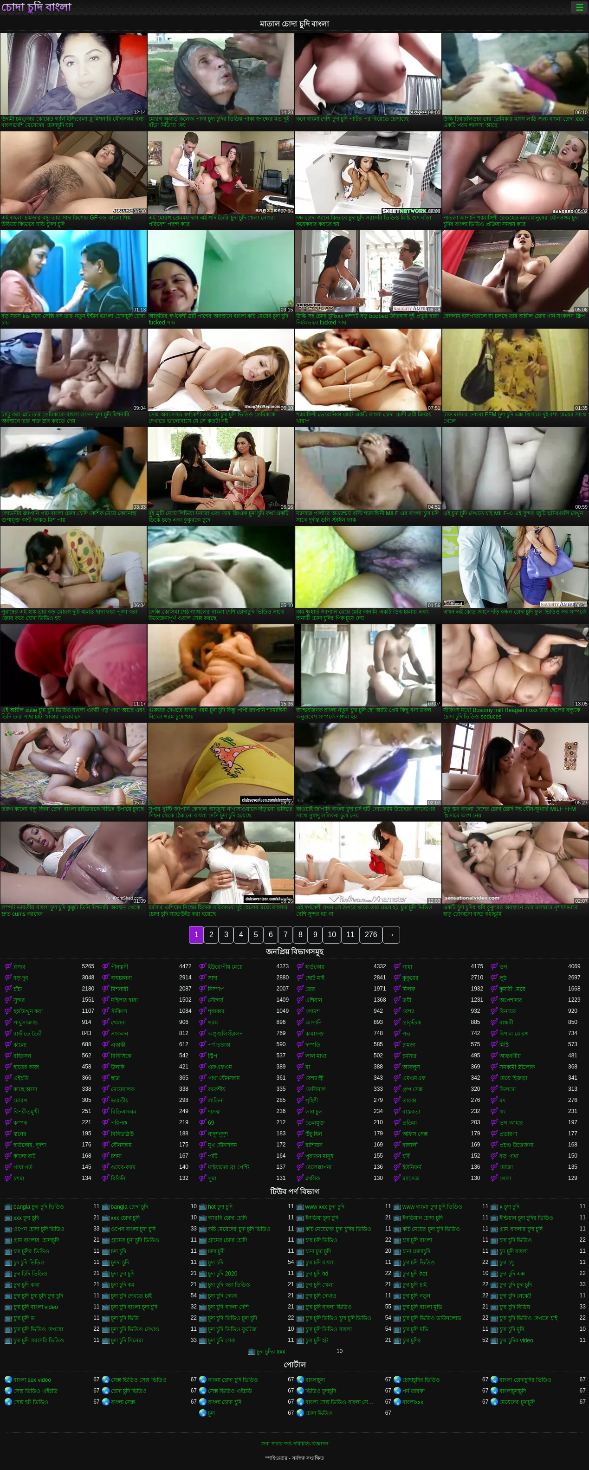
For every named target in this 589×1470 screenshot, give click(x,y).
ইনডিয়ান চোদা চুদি (422, 1218)
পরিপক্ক (119, 1123)
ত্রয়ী (406, 1000)
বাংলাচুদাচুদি (512, 1391)
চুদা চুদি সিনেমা (127, 1340)
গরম (213, 1022)
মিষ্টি (504, 1045)
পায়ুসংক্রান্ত (25, 1022)
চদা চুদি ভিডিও (515, 1240)
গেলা (505, 1178)
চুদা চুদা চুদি (123, 1273)
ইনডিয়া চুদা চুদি (322, 1218)
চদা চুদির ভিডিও (31, 1251)
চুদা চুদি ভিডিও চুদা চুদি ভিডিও (338, 1318)
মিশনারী (119, 989)
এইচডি (21, 1078)
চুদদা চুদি (120, 1262)
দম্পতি (312, 1045)
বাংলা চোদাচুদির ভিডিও (525, 1380)
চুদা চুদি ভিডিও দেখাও (135, 1329)
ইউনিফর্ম (411, 1167)
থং (502, 1111)
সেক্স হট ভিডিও (30, 1402)
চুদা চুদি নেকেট (515, 1296)
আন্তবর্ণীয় (510, 1056)
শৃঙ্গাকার (216, 1011)
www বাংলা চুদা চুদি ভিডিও (432, 1207)
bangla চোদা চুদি (130, 1207)
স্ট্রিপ (212, 1056)
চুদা (211, 1413)
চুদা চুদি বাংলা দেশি (228, 1307)
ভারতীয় (120, 1100)
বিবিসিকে (121, 1056)
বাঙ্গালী (410, 1145)
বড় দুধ (20, 978)
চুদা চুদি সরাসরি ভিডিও (38, 1340)
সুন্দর (19, 1000)
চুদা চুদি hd (317, 1273)
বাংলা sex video (32, 1380)
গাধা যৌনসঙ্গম (224, 1078)
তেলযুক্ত (315, 1123)
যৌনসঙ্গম (121, 1145)
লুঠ (502, 978)
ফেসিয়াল (315, 1089)
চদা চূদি (118, 1251)
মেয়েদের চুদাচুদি (516, 1402)
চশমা (116, 1156)
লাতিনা (216, 1100)
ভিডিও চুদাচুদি (320, 1391)
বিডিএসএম (123, 1111)
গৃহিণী (311, 1100)
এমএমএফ (414, 1078)
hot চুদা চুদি (220, 1207)
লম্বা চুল (314, 1111)
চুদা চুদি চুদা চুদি (515, 1285)
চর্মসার (409, 1056)
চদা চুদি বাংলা (417, 1240)
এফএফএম (220, 1067)
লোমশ (312, 1011)
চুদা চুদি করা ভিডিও (229, 1285)
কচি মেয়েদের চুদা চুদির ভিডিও (338, 1229)
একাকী (118, 1045)
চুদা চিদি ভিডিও (30, 1273)
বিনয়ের (507, 1011)
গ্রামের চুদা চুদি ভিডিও (135, 1240)
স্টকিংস (119, 1011)
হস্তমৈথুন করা (28, 1011)
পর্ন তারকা (413, 1391)
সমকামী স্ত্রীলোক (516, 1067)
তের (310, 989)
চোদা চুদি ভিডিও (129, 1391)
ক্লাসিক (312, 1178)
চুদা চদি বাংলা (320, 1262)
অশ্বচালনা (121, 978)
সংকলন (119, 1033)
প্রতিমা (409, 1123)
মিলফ (408, 989)
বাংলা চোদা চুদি (224, 1402)
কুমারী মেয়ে (512, 989)
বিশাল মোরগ (513, 1033)
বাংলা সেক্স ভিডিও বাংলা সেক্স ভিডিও (339, 1402)
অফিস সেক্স (415, 1134)
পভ (406, 1033)
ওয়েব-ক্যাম (123, 1167)
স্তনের (19, 1134)
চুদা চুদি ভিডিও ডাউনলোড (431, 1318)
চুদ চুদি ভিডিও (29, 1262)
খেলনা (118, 1022)
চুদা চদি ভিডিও (418, 1262)
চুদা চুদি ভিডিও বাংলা (328, 1329)
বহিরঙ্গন (22, 1056)
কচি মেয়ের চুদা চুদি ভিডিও (431, 1229)
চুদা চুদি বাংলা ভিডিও (328, 1307)
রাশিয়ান (314, 1145)
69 (211, 1123)
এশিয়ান (313, 1000)
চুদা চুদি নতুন (416, 1296)
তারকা (409, 1100)
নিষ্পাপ (216, 989)
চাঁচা (17, 989)
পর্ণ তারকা (219, 1045)
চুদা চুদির (411, 1340)
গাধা (407, 967)
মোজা (506, 1167)
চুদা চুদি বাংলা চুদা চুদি (134, 1307)
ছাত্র (115, 1078)
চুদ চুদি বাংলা (513, 1251)
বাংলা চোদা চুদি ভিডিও (233, 1380)
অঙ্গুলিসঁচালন (225, 1033)
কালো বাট (24, 1156)
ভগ (503, 967)
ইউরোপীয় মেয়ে (225, 967)
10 (332, 935)
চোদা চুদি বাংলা (36, 7)
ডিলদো (507, 1089)
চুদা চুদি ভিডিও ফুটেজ (232, 1329)
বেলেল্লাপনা (318, 1167)
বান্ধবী (506, 1022)
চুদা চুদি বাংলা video (35, 1307)
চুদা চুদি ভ (24, 1318)
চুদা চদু (506, 1262)
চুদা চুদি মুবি (511, 1329)
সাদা (212, 978)
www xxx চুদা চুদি (324, 1207)
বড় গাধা (508, 1156)
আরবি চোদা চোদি (227, 1218)
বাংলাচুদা (315, 1380)
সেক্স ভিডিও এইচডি (35, 1391)
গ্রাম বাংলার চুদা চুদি (521, 1229)
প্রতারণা (508, 1134)
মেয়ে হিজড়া (513, 1078)
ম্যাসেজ (411, 1178)
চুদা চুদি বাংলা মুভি (422, 1307)
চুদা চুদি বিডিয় (514, 1307)
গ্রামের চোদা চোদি (227, 1240)
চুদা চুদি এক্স (512, 1273)
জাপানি (313, 1022)
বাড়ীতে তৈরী (28, 1033)
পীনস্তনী (119, 967)
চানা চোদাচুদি (416, 1251)
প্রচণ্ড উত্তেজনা (516, 1145)
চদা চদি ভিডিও (321, 1240)
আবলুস (411, 1067)
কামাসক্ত (314, 1033)
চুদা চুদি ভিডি (125, 1318)
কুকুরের (410, 978)
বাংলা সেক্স (123, 1402)
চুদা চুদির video (516, 1340)
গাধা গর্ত (22, 1167)
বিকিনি (118, 1178)
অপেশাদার (510, 1000)
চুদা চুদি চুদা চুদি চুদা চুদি (38, 1296)
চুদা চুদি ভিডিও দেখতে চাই (528, 1318)
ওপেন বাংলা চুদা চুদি (133, 1229)
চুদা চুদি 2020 (222, 1273)
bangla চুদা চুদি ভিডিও (38, 1207)
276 (371, 935)
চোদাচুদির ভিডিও (421, 1380)
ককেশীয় (217, 1089)
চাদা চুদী (216, 1251)
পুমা (212, 1178)
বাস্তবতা (411, 1111)
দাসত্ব (214, 1111)
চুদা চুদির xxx (271, 1351)
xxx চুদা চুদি (26, 1218)
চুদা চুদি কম (123, 1285)
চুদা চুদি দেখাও (321, 1296)
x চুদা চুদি (509, 1207)
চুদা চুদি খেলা (319, 1285)
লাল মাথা (315, 1056)
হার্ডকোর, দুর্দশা (29, 1145)
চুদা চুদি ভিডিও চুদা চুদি (232, 1318)
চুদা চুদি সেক (221, 1340)
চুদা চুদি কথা (26, 1285)
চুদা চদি (215, 1262)
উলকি (117, 1067)
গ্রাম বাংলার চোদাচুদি (36, 1240)
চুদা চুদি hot (414, 1273)
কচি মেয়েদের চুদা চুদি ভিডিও (239, 1229)
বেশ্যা (408, 1011)
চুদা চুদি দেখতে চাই (131, 1296)
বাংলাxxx (412, 1402)
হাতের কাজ (26, 1067)
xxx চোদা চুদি (125, 1218)
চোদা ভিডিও (319, 1413)
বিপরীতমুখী (26, 1111)
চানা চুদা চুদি (318, 1251)
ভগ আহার (511, 1123)
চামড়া (408, 1045)
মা (307, 1067)
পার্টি (213, 1156)
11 (350, 935)
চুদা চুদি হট (317, 1340)
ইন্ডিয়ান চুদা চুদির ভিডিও (526, 1218)
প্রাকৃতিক (411, 1022)
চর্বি (406, 1156)
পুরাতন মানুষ (319, 1156)
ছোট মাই (314, 978)
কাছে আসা (25, 1089)
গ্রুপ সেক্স (412, 1089)
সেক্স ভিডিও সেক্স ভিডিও (139, 1380)
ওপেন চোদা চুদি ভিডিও (39, 1229)
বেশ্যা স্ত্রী (314, 1078)
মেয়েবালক (123, 1089)
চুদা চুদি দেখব (222, 1296)
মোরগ (20, 1100)
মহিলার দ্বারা (124, 1000)
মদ (502, 1100)
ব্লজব (19, 967)
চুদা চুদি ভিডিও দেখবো (38, 1329)
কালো (19, 1045)
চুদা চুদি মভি (415, 1329)
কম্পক (20, 1123)
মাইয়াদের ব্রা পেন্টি (228, 1167)
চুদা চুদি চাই (414, 1285)
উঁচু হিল (313, 1134)
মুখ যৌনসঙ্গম (222, 1145)
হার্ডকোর (314, 967)
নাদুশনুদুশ (218, 1134)
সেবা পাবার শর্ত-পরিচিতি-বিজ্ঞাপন (294, 1443)
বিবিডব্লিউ (122, 1134)
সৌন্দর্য (215, 1000)
